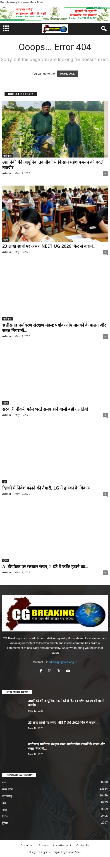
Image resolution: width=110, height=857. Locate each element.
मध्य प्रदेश (7, 789)
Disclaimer (27, 845)
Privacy (43, 845)
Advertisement (62, 845)
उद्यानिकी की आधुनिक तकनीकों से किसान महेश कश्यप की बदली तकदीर (53, 164)
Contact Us (82, 845)
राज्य (4, 782)
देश (4, 481)
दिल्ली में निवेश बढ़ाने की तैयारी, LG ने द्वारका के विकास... (47, 488)
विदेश (5, 816)
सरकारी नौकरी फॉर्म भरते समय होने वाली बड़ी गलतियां (45, 409)
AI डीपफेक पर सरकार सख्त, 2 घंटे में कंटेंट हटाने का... (45, 567)
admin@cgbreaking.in (63, 662)
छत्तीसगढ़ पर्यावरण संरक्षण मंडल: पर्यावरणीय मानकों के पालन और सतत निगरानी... (54, 327)
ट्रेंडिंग (5, 239)
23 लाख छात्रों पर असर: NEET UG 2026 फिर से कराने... (49, 246)
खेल (4, 809)
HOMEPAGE (67, 73)
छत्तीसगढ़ (7, 155)
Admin (6, 173)
